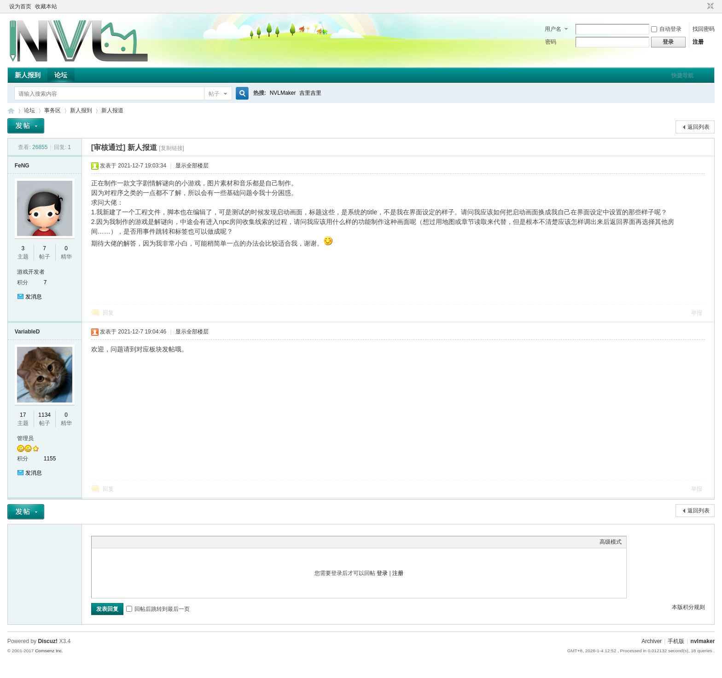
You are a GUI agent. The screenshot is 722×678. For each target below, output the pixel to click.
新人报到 (28, 75)
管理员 (25, 438)
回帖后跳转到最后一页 (158, 609)
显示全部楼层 (192, 165)
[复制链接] (171, 148)
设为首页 (20, 6)
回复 (108, 313)
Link (130, 541)
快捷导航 (682, 75)
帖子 (214, 94)
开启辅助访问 (701, 6)
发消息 (33, 296)
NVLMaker (283, 93)
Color (107, 541)
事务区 (52, 110)
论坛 (60, 75)
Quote (142, 541)
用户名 (553, 29)
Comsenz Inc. (49, 650)
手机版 (676, 641)
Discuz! (48, 641)
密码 (550, 42)
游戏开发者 (31, 272)
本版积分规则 (688, 607)
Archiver (651, 641)
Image (119, 541)
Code (153, 541)
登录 (382, 573)
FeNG (22, 165)
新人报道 (112, 110)
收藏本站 (46, 6)
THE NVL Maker (11, 110)
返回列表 (698, 127)
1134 (44, 415)
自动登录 (666, 29)
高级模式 (611, 542)
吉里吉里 (310, 93)
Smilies (165, 541)
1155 (50, 458)
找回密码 (704, 29)
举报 (696, 313)
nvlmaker (703, 641)
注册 (698, 42)
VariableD (27, 331)
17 (23, 415)
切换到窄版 (709, 6)
